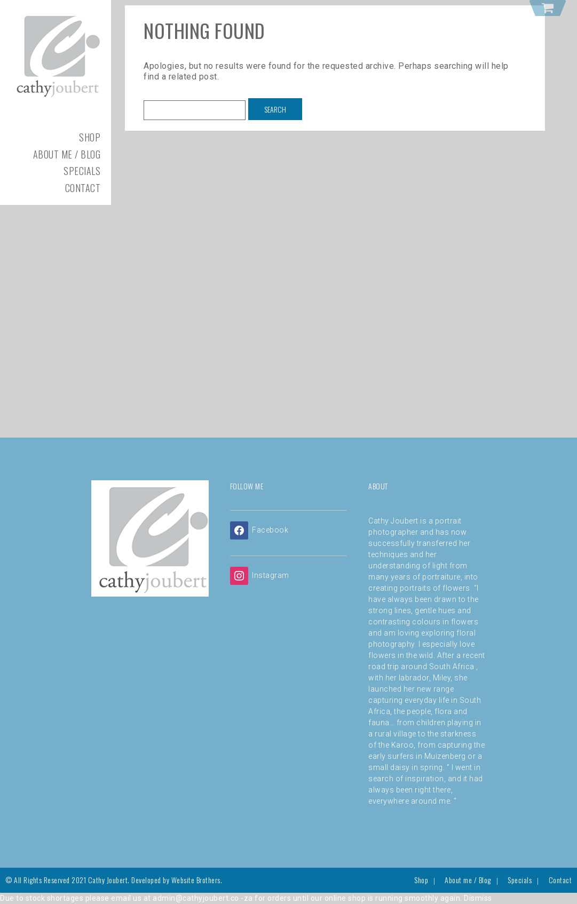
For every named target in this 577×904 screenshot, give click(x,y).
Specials (82, 171)
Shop (89, 137)
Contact (83, 188)
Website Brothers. (197, 879)
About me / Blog (67, 154)
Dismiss (478, 898)
